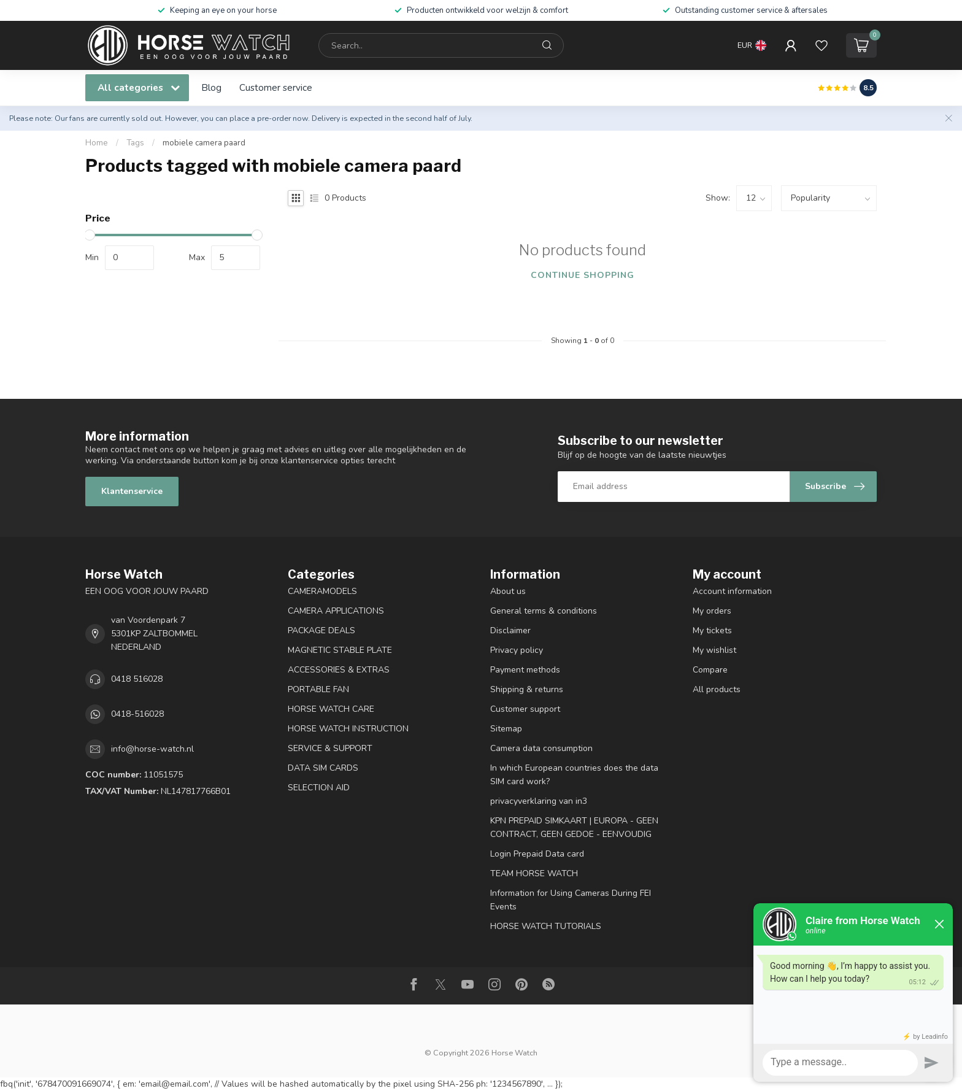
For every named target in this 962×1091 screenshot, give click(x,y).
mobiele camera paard (204, 142)
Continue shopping (582, 275)
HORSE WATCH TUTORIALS (545, 926)
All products (717, 689)
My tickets (712, 630)
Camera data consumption (541, 748)
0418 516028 (137, 679)
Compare (710, 670)
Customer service (275, 87)
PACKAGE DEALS (321, 630)
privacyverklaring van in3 (538, 801)
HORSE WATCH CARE (331, 709)
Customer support (525, 709)
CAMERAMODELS (322, 591)
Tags (135, 142)
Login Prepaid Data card (537, 854)
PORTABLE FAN (318, 689)
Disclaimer (510, 630)
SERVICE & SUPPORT (330, 748)
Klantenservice (132, 491)
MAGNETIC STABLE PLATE (340, 650)
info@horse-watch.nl (152, 749)
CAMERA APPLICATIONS (336, 611)
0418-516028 (137, 714)
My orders (712, 611)
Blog (211, 87)
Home (96, 142)
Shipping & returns (526, 689)
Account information (732, 591)
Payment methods (525, 670)
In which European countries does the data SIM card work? (574, 774)
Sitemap (506, 728)
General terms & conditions (543, 611)
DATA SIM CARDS (323, 768)
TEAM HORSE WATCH (534, 873)
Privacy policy (516, 650)
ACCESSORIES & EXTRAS (339, 670)
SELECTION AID (319, 787)
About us (508, 591)
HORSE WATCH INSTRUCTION (348, 728)
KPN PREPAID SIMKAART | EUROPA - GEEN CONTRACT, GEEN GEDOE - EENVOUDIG (574, 827)
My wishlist (714, 650)
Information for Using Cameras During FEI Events (570, 899)
